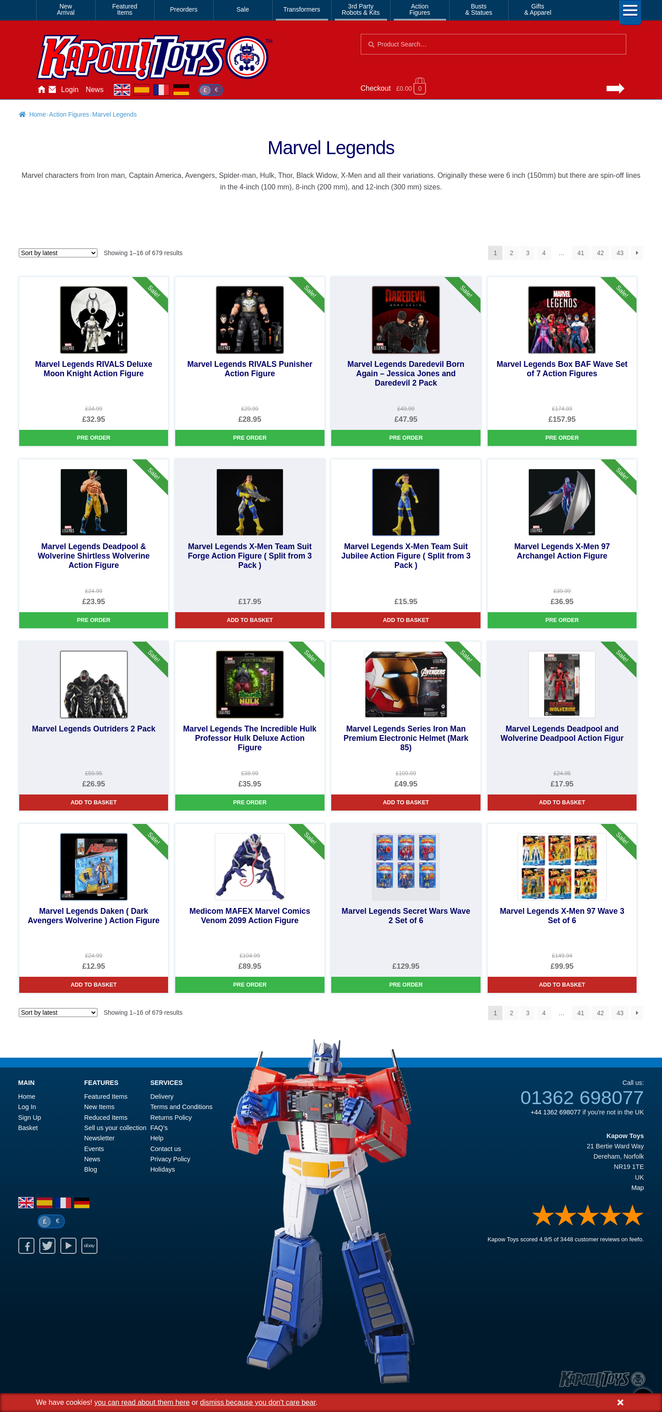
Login (70, 89)
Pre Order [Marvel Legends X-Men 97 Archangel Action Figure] (562, 620)
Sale (242, 9)
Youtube (68, 1246)
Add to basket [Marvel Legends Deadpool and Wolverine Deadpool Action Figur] (562, 802)
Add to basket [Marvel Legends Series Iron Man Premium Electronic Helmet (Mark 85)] (406, 802)
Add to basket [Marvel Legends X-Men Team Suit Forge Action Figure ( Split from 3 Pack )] (250, 620)
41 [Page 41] (580, 252)
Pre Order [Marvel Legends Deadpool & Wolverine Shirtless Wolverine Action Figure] (93, 620)
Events (94, 1148)
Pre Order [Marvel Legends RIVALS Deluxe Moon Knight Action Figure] (93, 438)
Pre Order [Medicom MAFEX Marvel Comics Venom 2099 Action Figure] (249, 985)
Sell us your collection (115, 1127)
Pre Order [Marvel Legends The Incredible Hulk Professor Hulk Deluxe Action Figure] (249, 802)
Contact (52, 89)
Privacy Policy (170, 1159)
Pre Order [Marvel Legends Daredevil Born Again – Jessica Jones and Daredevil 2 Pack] (406, 438)
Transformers (301, 9)
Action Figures (69, 114)
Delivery (161, 1096)
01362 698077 (582, 1097)
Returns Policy (171, 1117)
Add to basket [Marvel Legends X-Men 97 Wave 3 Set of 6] (562, 985)
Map (638, 1187)
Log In (27, 1106)
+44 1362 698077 (556, 1112)
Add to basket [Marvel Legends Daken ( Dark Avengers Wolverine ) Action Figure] (94, 985)
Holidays (162, 1169)
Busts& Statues (479, 9)
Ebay (89, 1246)
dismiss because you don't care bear (258, 1402)
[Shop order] (58, 252)
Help (157, 1138)
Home (41, 89)
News (95, 89)
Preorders (183, 9)
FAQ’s (159, 1127)
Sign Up (29, 1117)
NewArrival (66, 9)
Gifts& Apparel (538, 9)
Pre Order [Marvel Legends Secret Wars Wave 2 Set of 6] (406, 985)
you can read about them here (142, 1402)
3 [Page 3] (528, 252)
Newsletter (99, 1138)
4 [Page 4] (544, 252)
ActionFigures (419, 9)
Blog (90, 1169)
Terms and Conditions (181, 1106)
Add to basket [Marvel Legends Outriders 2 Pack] (94, 802)
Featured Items (105, 1096)
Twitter (47, 1246)
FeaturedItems (124, 9)
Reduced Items (105, 1117)
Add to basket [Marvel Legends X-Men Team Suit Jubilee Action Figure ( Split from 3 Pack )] (406, 620)
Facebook (26, 1246)
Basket (28, 1127)
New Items (99, 1106)
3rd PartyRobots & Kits (361, 9)
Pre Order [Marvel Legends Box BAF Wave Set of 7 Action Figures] (562, 438)
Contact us (165, 1148)
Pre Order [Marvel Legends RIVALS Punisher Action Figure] (249, 438)
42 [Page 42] (600, 252)
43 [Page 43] (620, 252)
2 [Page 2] (512, 252)
